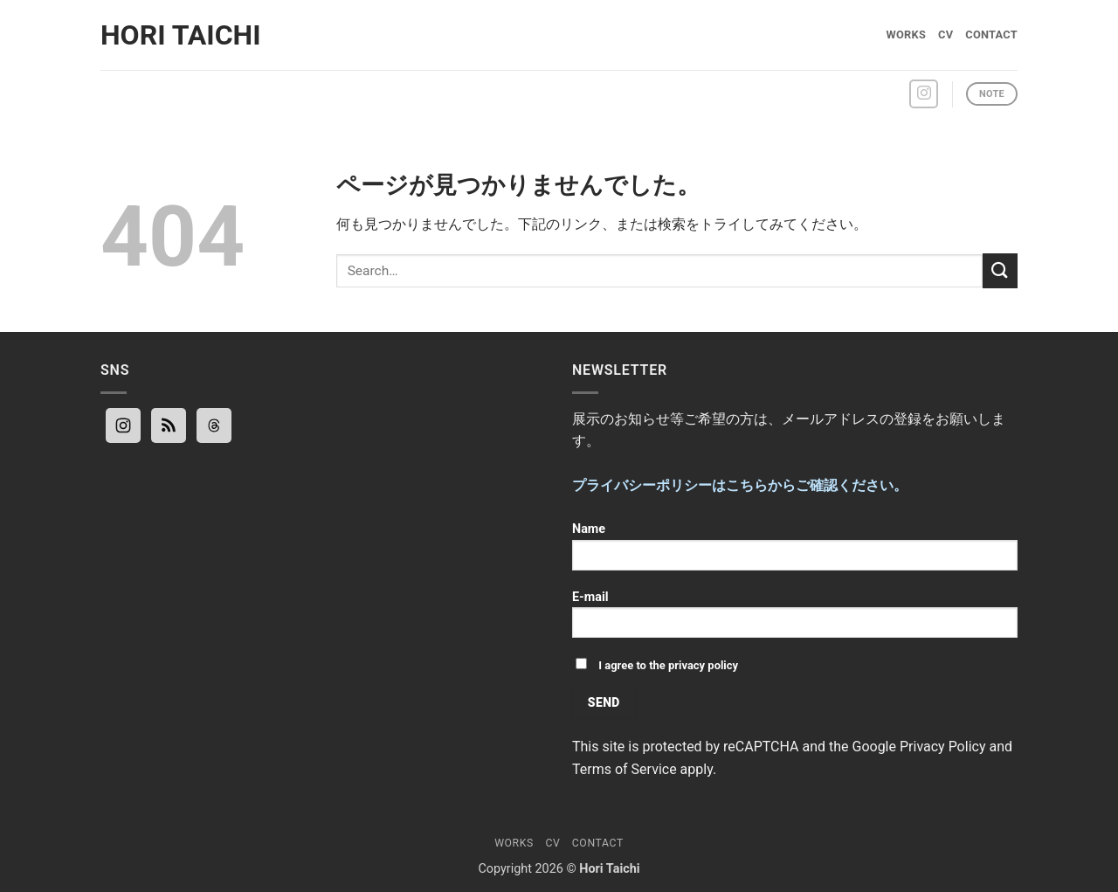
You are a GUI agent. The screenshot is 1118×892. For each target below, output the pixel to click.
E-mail (795, 620)
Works (907, 34)
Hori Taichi (180, 35)
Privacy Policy (943, 746)
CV (945, 34)
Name (795, 552)
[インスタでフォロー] (923, 94)
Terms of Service (624, 769)
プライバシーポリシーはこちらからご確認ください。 (740, 485)
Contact (991, 34)
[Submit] (1000, 270)
